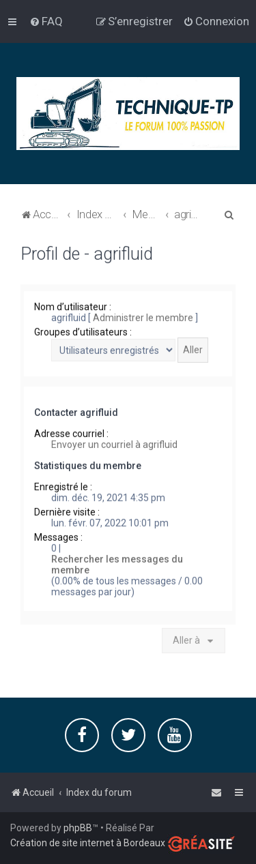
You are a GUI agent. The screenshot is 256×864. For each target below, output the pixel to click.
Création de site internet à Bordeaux (87, 842)
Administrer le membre (143, 317)
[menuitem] (46, 21)
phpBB (77, 827)
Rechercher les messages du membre (117, 564)
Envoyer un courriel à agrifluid (114, 443)
